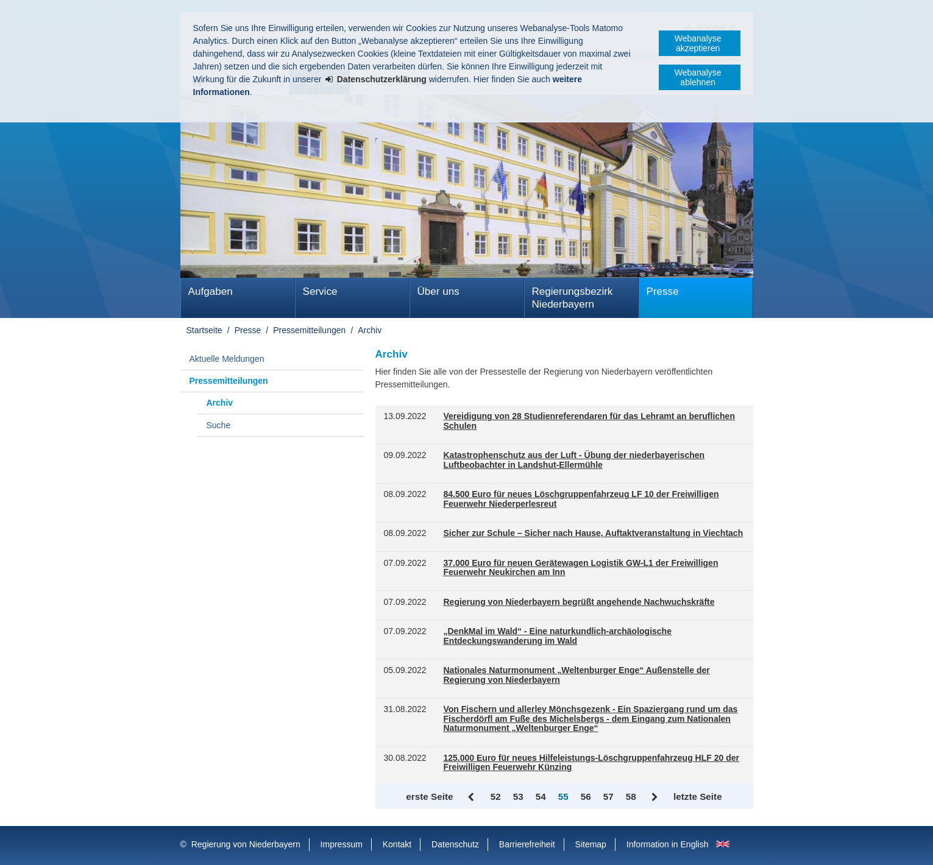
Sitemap (590, 844)
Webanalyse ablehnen (698, 77)
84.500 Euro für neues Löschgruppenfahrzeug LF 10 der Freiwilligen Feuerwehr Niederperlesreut (581, 499)
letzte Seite (697, 796)
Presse (663, 291)
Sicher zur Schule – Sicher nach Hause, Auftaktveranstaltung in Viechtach (593, 533)
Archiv (369, 330)
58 (631, 796)
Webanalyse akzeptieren (698, 43)
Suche (219, 425)
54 (541, 796)
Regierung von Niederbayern (245, 844)
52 (496, 796)
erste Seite (429, 796)
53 (518, 796)
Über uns (438, 291)
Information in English (667, 844)
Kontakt (397, 844)
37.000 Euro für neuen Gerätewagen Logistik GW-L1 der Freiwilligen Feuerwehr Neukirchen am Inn (581, 568)
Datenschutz (455, 844)
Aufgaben (210, 291)
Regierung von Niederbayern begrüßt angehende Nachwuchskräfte (579, 602)
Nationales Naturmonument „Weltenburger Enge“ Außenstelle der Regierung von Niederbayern (577, 675)
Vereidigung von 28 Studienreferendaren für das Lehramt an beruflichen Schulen (589, 421)
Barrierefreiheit (527, 844)
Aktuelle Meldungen (227, 359)
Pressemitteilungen (309, 330)
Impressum (342, 844)
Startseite (204, 330)
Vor (654, 797)
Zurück (472, 797)
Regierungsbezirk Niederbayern (572, 298)
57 (608, 796)
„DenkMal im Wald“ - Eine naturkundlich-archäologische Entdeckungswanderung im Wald (558, 636)
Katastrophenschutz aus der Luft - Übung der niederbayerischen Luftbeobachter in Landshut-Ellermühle (574, 460)
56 (586, 796)
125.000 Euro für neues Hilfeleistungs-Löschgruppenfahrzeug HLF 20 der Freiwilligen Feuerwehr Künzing (591, 763)
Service (320, 291)
